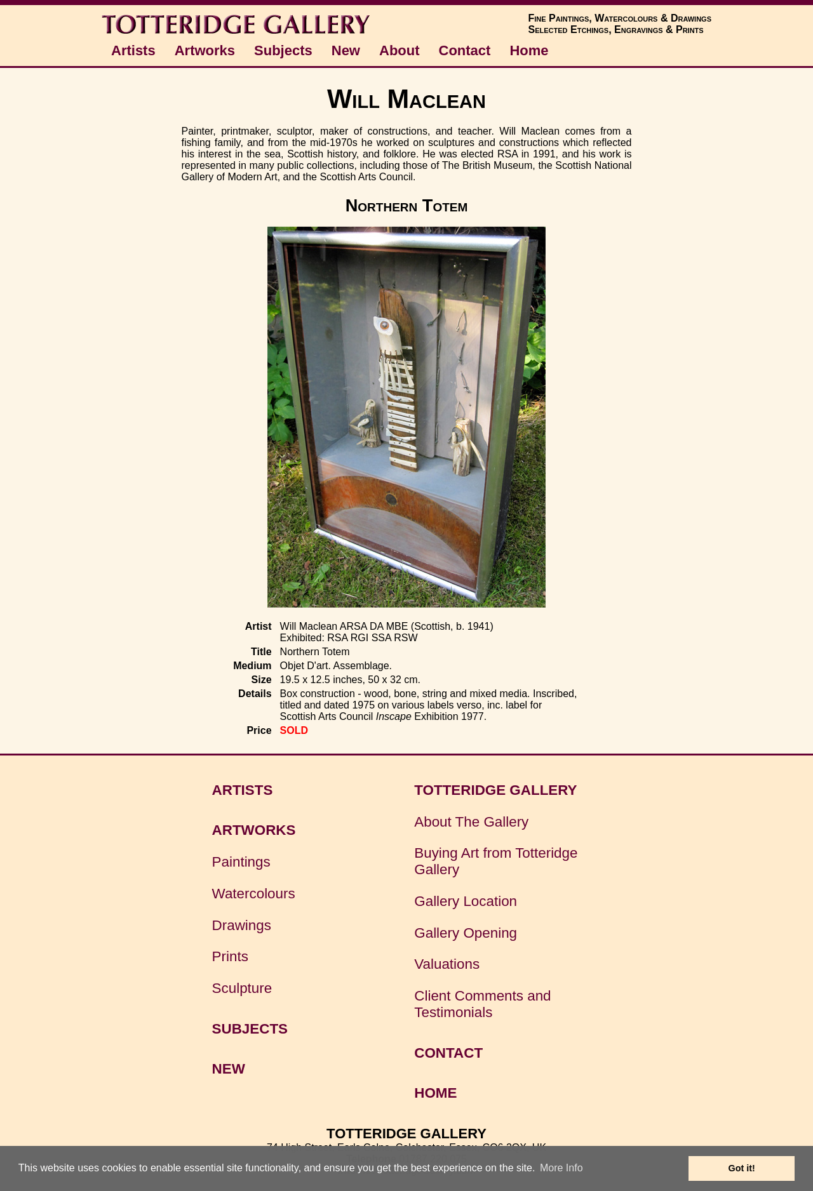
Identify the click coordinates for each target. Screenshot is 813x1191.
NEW (228, 1069)
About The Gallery (471, 822)
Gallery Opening (465, 933)
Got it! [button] (742, 1168)
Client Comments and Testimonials (482, 1004)
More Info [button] (561, 1167)
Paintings (241, 862)
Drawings (241, 925)
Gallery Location (465, 901)
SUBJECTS (250, 1029)
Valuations (447, 964)
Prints (230, 956)
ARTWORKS (254, 830)
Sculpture (242, 988)
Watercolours (253, 894)
